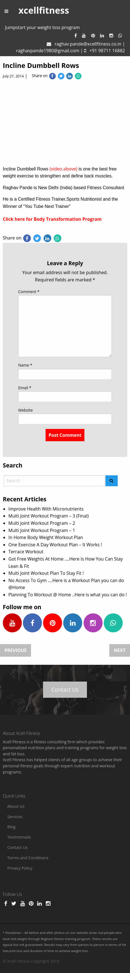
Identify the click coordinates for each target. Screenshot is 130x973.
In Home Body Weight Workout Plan (45, 537)
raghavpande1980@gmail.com (47, 51)
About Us (16, 806)
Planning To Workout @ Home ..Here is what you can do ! (67, 595)
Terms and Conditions (27, 857)
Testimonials (19, 837)
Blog (11, 826)
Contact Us (65, 689)
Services (15, 816)
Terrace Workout (25, 552)
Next (120, 650)
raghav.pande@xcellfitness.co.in (88, 44)
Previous (15, 650)
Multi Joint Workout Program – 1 (41, 530)
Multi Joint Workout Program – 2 (41, 523)
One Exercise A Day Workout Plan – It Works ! (55, 545)
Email (24, 387)
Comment (28, 291)
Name (25, 365)
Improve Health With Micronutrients (46, 509)
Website (25, 410)
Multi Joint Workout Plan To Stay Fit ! (46, 573)
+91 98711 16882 (107, 51)
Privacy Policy (19, 868)
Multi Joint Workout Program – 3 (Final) (48, 516)
